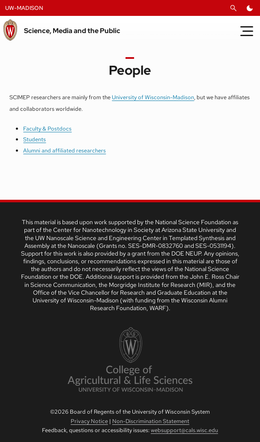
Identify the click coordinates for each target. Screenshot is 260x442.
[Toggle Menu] (246, 30)
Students (34, 139)
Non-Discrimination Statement (150, 421)
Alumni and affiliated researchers (64, 150)
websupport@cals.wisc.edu (184, 430)
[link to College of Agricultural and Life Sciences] (130, 360)
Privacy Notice (89, 421)
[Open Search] (233, 8)
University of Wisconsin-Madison (153, 97)
